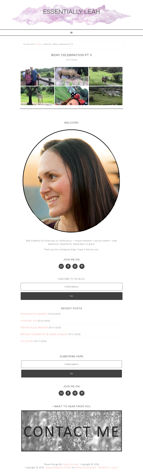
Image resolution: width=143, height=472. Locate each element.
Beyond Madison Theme (58, 467)
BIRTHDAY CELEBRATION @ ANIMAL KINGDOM (44, 334)
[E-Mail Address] (71, 286)
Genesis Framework (85, 467)
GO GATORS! (27, 341)
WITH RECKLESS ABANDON (34, 327)
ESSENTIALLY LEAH (71, 11)
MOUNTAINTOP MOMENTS (34, 314)
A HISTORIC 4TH (29, 320)
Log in (114, 467)
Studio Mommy (70, 464)
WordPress (103, 467)
